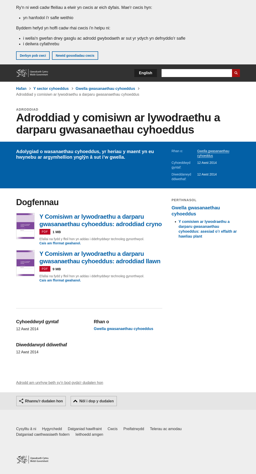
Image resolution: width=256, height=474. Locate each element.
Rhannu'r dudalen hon (44, 401)
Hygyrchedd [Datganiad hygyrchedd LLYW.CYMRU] (52, 429)
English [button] (145, 73)
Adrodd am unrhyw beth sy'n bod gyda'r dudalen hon (59, 383)
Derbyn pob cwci (33, 55)
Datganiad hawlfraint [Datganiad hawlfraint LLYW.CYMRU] (85, 429)
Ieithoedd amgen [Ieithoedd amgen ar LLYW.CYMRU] (89, 434)
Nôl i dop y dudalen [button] (96, 401)
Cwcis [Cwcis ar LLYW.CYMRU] (113, 429)
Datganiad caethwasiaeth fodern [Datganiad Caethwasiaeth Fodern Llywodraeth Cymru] (43, 434)
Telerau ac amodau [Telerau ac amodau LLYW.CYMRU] (166, 429)
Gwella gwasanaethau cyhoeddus (105, 89)
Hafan (21, 89)
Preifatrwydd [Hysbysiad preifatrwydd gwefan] (133, 429)
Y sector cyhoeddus (51, 89)
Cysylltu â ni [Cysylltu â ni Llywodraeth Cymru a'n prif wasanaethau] (26, 429)
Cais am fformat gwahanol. (60, 243)
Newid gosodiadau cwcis (75, 55)
